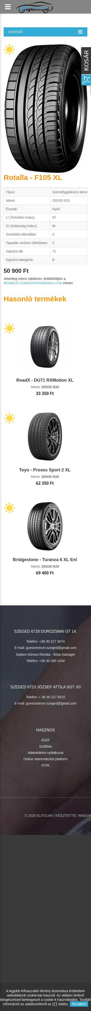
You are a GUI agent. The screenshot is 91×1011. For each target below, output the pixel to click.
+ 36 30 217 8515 (52, 697)
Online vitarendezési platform (45, 759)
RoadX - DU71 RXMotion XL (45, 380)
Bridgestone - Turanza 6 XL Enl (45, 559)
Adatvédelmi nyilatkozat (45, 753)
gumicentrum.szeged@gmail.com (51, 648)
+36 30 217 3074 (52, 641)
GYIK (45, 765)
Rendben (79, 1004)
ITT (55, 1004)
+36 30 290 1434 (52, 661)
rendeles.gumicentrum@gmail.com (33, 283)
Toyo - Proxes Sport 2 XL (45, 470)
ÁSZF (45, 740)
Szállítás (45, 746)
